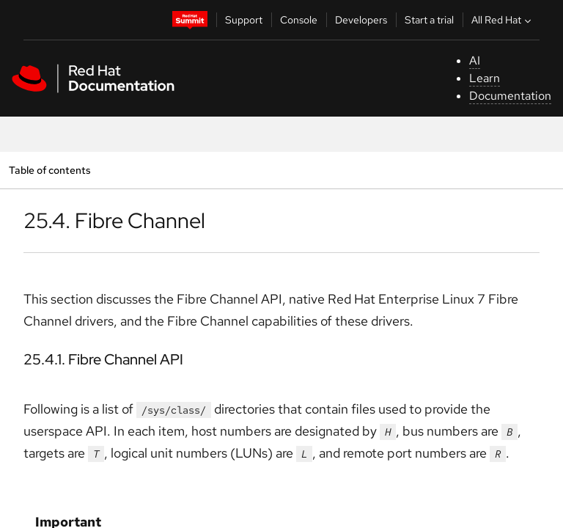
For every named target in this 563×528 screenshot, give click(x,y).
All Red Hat (502, 19)
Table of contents (49, 170)
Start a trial (429, 19)
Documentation (510, 95)
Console (298, 19)
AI (474, 60)
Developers (361, 19)
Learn (484, 78)
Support (243, 19)
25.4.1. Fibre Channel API (103, 359)
